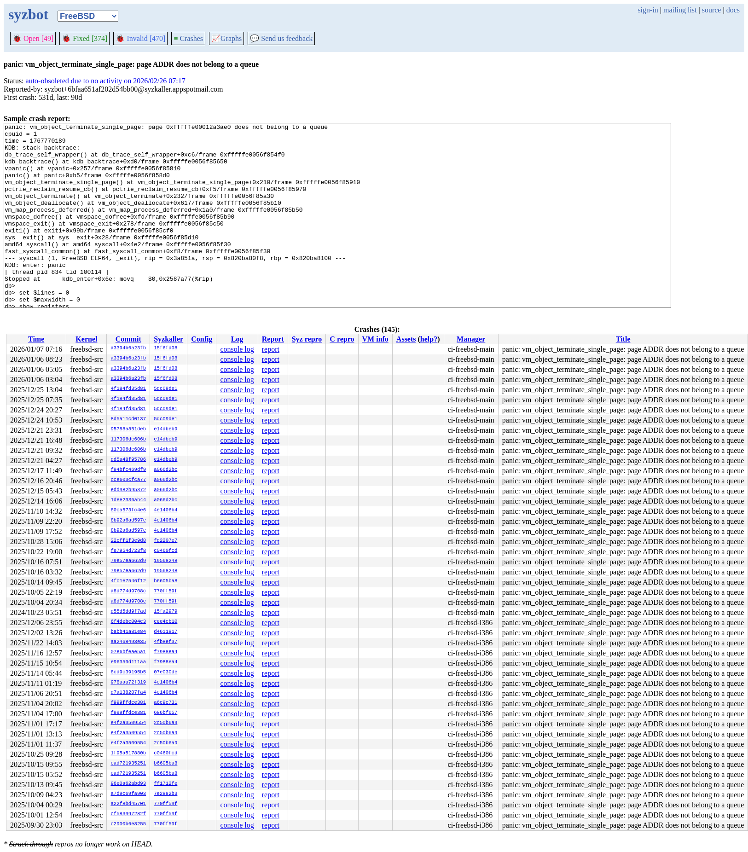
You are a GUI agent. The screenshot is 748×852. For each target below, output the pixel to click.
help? (428, 339)
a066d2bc (165, 470)
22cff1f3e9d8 (128, 541)
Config (201, 339)
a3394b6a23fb (128, 348)
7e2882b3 (165, 794)
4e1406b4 (165, 510)
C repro (342, 339)
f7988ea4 (165, 652)
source (711, 10)
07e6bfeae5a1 (128, 652)
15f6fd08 (165, 348)
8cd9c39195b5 (128, 672)
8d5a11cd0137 (128, 419)
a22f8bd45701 (128, 804)
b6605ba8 (165, 581)
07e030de (165, 672)
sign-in (648, 10)
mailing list (679, 10)
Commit (128, 339)
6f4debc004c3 (128, 622)
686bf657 (165, 713)
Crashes (188, 38)
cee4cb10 (165, 622)
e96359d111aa (128, 662)
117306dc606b (128, 439)
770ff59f (165, 591)
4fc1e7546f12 (128, 581)
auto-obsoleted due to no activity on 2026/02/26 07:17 (106, 81)
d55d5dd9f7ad (128, 612)
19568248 (165, 561)
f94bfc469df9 (128, 470)
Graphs (226, 38)
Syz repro (307, 339)
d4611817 (165, 632)
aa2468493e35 (128, 642)
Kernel (86, 339)
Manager (471, 339)
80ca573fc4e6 (128, 510)
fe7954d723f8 (128, 551)
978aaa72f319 (128, 682)
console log (237, 349)
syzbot (28, 14)
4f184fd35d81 (128, 389)
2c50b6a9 (165, 723)
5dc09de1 (165, 389)
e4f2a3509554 (128, 723)
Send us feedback (281, 38)
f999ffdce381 (128, 703)
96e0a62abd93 (128, 784)
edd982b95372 (128, 490)
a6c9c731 (165, 703)
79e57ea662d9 (128, 561)
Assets (406, 339)
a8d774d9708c (128, 591)
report (270, 349)
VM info (375, 339)
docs (733, 10)
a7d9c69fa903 (128, 794)
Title (623, 339)
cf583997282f (128, 814)
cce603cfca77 (128, 480)
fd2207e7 (165, 541)
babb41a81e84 (128, 632)
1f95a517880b (128, 753)
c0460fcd (165, 551)
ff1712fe (165, 784)
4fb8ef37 (165, 642)
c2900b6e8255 (128, 824)
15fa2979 (165, 612)
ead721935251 (128, 763)
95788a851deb (128, 429)
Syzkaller (168, 339)
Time (36, 339)
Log (237, 339)
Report (273, 339)
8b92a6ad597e (128, 520)
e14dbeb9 (165, 429)
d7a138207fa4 (128, 693)
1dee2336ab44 (128, 500)
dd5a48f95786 (128, 460)
